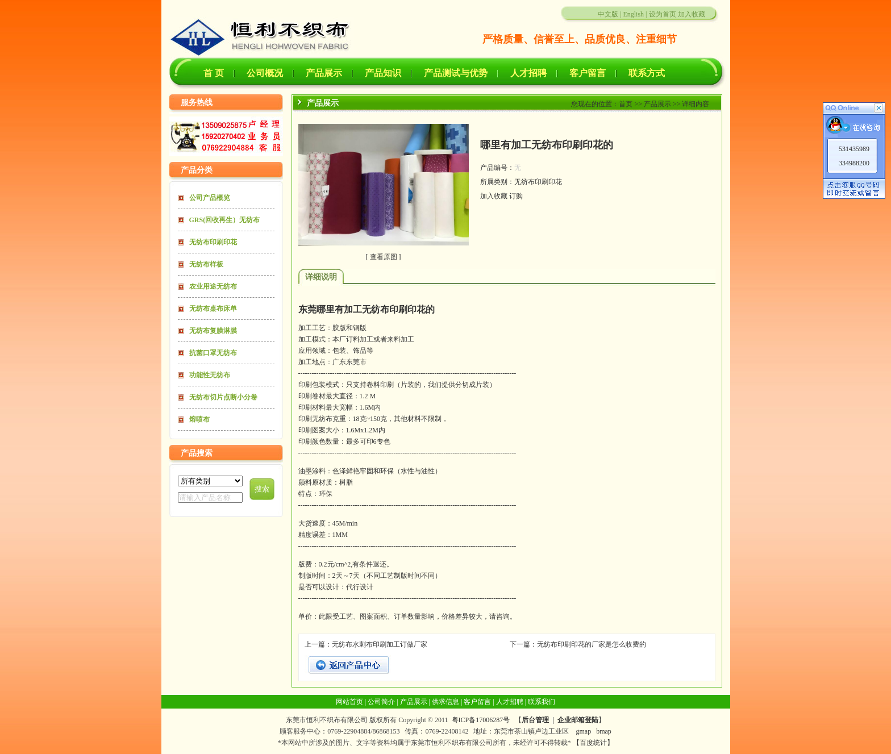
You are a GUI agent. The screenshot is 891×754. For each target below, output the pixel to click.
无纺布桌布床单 (213, 309)
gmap (583, 731)
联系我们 (541, 702)
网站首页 (349, 702)
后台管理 (535, 720)
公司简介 (381, 702)
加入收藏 (691, 14)
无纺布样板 (206, 264)
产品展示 (324, 73)
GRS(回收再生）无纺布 (224, 220)
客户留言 (587, 73)
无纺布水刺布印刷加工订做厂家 (379, 644)
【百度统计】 (593, 743)
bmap (603, 731)
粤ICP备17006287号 (481, 720)
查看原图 (383, 257)
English (633, 14)
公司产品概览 (209, 198)
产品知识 (383, 73)
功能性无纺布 (209, 375)
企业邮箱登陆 (577, 720)
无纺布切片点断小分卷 (223, 397)
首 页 (213, 73)
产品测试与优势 (456, 73)
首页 (625, 104)
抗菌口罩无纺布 (213, 353)
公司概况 (265, 73)
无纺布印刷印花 (213, 242)
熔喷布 (199, 419)
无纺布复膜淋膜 (213, 331)
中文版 (608, 14)
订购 (516, 196)
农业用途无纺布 (213, 286)
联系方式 (646, 73)
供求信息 (445, 702)
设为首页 (662, 14)
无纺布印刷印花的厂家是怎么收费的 (591, 644)
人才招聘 (528, 73)
